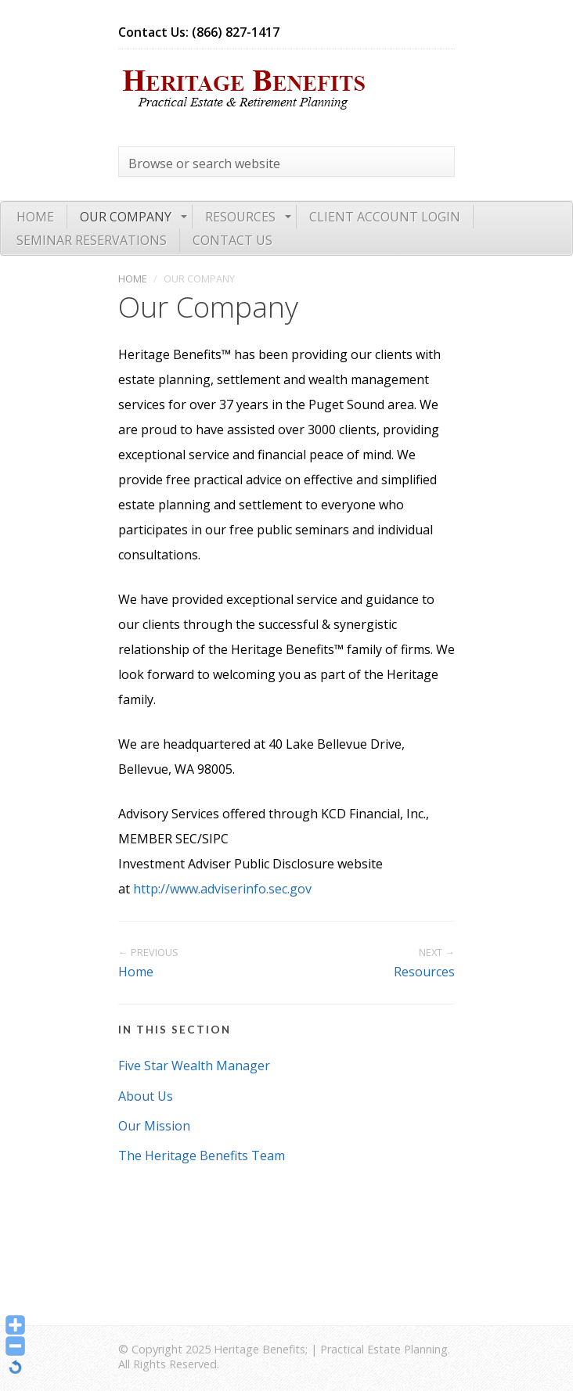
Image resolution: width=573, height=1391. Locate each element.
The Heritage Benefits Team (201, 1155)
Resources (240, 216)
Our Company (125, 216)
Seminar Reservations (91, 240)
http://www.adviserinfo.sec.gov (222, 888)
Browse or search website (204, 163)
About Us (145, 1096)
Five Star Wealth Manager (194, 1065)
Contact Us (232, 240)
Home (35, 216)
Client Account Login (384, 216)
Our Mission (154, 1125)
